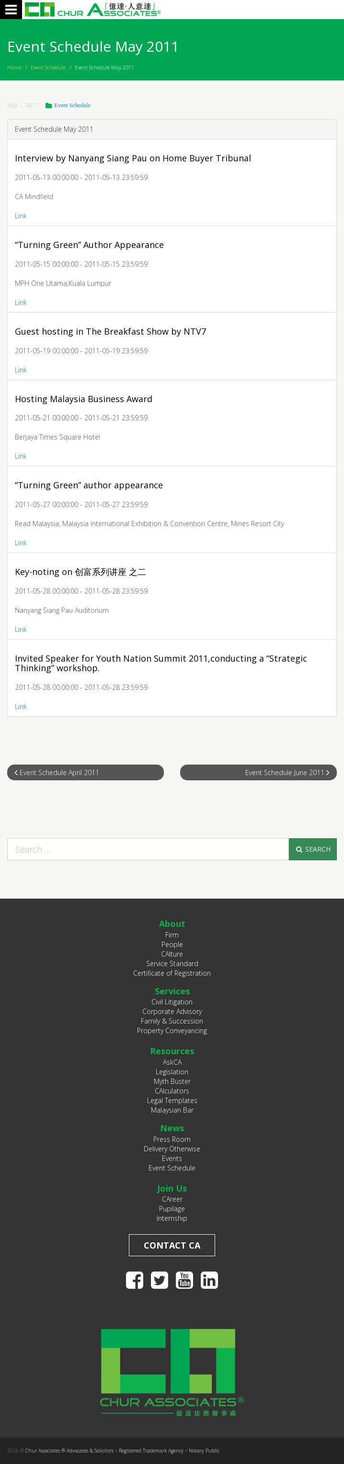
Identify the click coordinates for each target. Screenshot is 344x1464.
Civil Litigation (172, 1001)
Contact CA (172, 1245)
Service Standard (172, 963)
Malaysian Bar (172, 1110)
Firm (172, 934)
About (172, 923)
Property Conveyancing (172, 1030)
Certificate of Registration (172, 973)
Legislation (172, 1071)
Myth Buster (172, 1081)
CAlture (172, 953)
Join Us (172, 1188)
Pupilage (172, 1208)
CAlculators (172, 1090)
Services (172, 991)
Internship (172, 1218)
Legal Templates (172, 1100)
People (172, 944)
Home (14, 67)
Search (313, 849)
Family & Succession (172, 1020)
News (172, 1128)
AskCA (172, 1062)
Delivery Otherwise (172, 1148)
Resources (172, 1051)
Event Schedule (48, 67)
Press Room (172, 1139)
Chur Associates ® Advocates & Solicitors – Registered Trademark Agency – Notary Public (122, 1450)
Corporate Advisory (172, 1011)
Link (21, 215)
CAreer (172, 1199)
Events (172, 1158)
